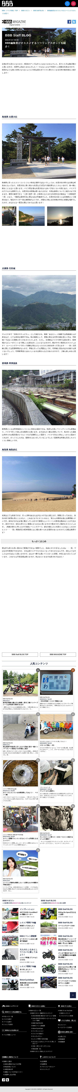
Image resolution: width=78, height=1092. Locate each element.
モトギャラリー (37, 1036)
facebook (69, 22)
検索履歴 (62, 1042)
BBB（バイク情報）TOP (10, 10)
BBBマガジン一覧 (35, 1010)
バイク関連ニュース (9, 1035)
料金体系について (10, 1067)
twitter (74, 22)
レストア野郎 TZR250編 (40, 1039)
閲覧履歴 (62, 1039)
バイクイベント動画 (67, 1016)
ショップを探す (8, 1024)
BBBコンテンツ (65, 1013)
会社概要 (44, 1061)
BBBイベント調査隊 (39, 1026)
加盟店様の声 (9, 1069)
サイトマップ (45, 1069)
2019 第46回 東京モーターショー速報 (44, 1016)
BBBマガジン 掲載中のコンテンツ (41, 1013)
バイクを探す (7, 1019)
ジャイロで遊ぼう (38, 1034)
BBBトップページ (12, 1006)
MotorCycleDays (38, 1028)
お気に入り (62, 1036)
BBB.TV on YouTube (65, 1010)
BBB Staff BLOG (38, 10)
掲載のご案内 (7, 1061)
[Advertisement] (39, 95)
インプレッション (38, 1031)
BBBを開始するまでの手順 (13, 1064)
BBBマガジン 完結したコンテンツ (41, 1051)
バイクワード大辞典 (65, 1027)
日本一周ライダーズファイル (41, 1046)
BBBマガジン (25, 10)
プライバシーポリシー (48, 1067)
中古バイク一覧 (8, 1016)
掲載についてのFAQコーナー (14, 1072)
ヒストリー (62, 1025)
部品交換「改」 (37, 1049)
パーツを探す (7, 1022)
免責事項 (44, 1064)
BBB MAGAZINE (14, 23)
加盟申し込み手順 (10, 1075)
